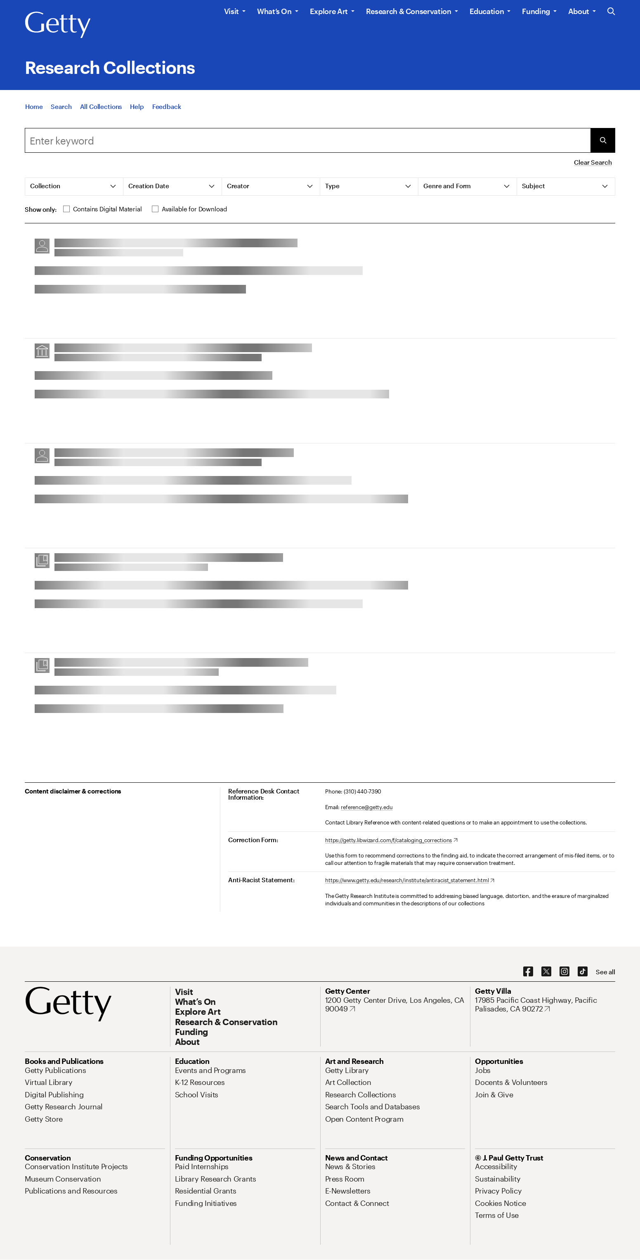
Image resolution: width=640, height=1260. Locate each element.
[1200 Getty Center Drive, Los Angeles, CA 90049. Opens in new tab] (395, 1005)
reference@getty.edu (367, 807)
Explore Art (329, 11)
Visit (231, 11)
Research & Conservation (408, 11)
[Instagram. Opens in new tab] (564, 971)
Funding (536, 11)
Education (487, 11)
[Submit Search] (602, 140)
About (578, 11)
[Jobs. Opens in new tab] (483, 1070)
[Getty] (58, 25)
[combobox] (307, 140)
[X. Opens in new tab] (546, 971)
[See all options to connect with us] (605, 972)
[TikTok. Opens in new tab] (583, 971)
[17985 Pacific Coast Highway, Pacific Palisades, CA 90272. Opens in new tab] (545, 1005)
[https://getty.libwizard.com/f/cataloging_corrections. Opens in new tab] (391, 840)
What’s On (274, 11)
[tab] (74, 186)
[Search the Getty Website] (611, 11)
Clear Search (593, 162)
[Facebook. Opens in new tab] (528, 971)
